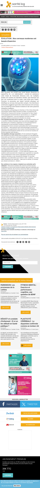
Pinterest (8, 29)
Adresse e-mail (6, 260)
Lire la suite (5, 307)
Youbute (14, 29)
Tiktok (11, 29)
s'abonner (7, 475)
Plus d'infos (29, 482)
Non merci (17, 485)
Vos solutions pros (30, 424)
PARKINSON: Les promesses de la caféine (8, 287)
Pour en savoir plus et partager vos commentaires (14, 234)
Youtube (29, 242)
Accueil (2, 16)
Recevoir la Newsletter (20, 399)
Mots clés (4, 22)
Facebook (3, 29)
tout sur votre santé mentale (30, 413)
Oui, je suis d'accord (7, 485)
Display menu (2, 5)
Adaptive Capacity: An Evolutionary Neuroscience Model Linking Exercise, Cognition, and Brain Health (18, 227)
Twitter (6, 29)
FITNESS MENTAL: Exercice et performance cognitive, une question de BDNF (28, 290)
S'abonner (7, 266)
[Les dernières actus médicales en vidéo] (20, 449)
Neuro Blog (4, 231)
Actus (7, 16)
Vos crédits (30, 419)
